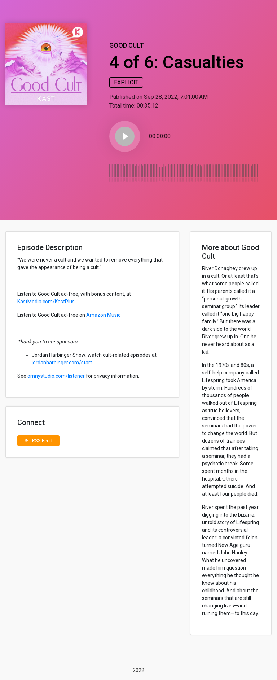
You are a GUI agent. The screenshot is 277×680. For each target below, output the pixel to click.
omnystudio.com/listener (56, 376)
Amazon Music (103, 315)
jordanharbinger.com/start (62, 362)
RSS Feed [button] (38, 440)
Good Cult (126, 45)
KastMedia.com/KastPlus (46, 301)
